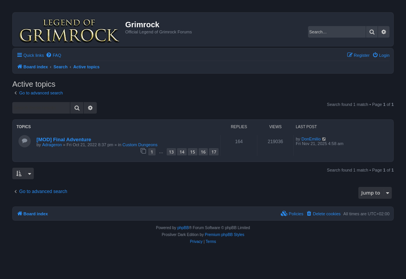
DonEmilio (311, 139)
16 (203, 152)
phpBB (183, 228)
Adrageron (52, 144)
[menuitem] (53, 55)
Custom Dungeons (140, 144)
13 (171, 152)
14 (181, 152)
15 (192, 152)
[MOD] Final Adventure (63, 139)
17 (213, 152)
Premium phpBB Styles (224, 235)
